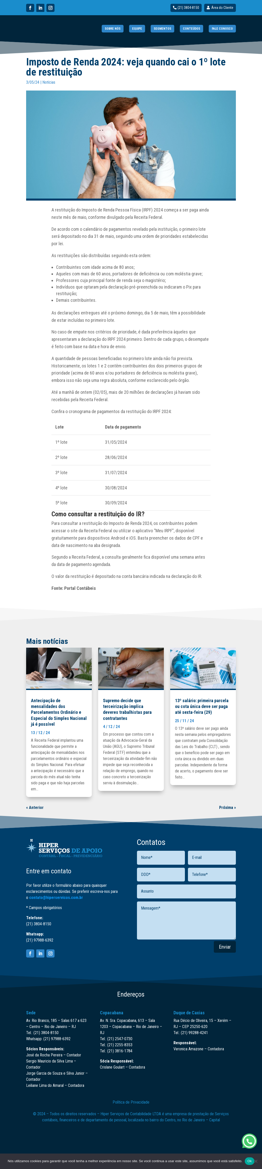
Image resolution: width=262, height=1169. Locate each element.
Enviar (225, 947)
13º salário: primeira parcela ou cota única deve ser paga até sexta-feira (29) (202, 706)
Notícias (48, 82)
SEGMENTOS (162, 28)
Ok (249, 1161)
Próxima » (227, 807)
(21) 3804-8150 (188, 8)
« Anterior (35, 807)
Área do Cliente (222, 8)
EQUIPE (137, 28)
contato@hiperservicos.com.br (56, 897)
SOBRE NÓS (112, 28)
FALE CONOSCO (222, 28)
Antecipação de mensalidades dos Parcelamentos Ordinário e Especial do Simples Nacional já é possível (59, 712)
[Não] (255, 1161)
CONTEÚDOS (191, 28)
